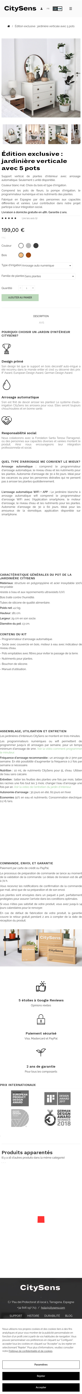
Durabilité (52, 1315)
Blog (68, 1315)
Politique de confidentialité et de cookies (30, 1351)
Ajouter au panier (20, 297)
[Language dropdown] (48, 9)
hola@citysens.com (53, 1307)
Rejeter (41, 1376)
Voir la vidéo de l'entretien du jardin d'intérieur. (42, 787)
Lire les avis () (29, 218)
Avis (41, 322)
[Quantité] (26, 288)
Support (16, 1315)
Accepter (41, 1387)
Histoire (33, 1315)
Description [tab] (41, 316)
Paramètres (41, 1364)
